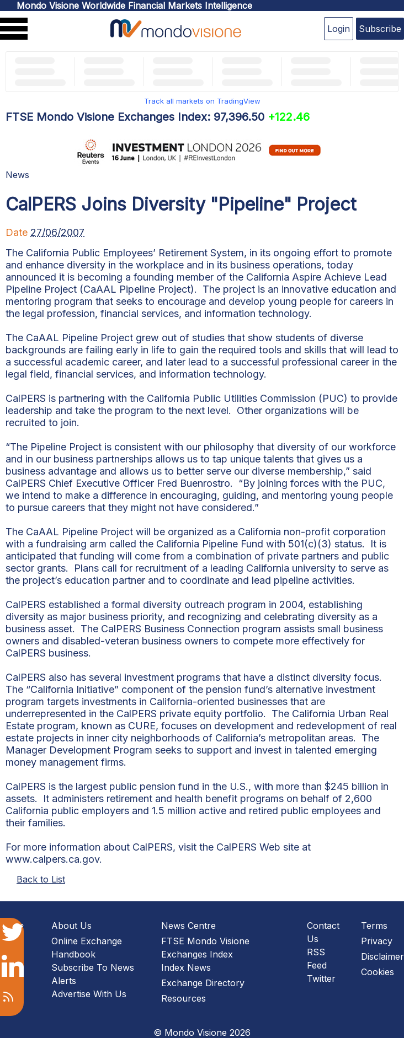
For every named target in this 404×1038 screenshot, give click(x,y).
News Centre (188, 925)
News (17, 174)
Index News (186, 967)
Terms (374, 925)
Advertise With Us (88, 993)
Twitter (321, 978)
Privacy (376, 940)
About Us (71, 925)
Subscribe (380, 28)
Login (338, 28)
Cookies (377, 971)
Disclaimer (382, 956)
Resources (183, 998)
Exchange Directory (202, 982)
